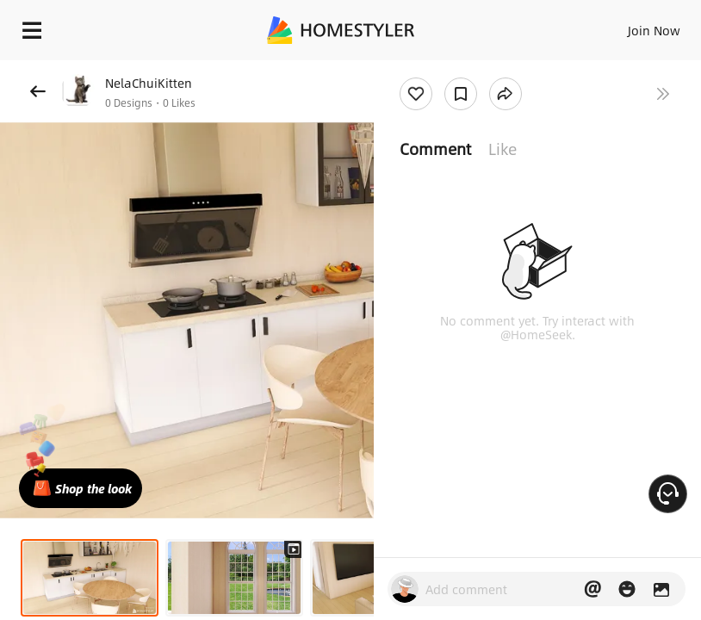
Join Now (654, 30)
